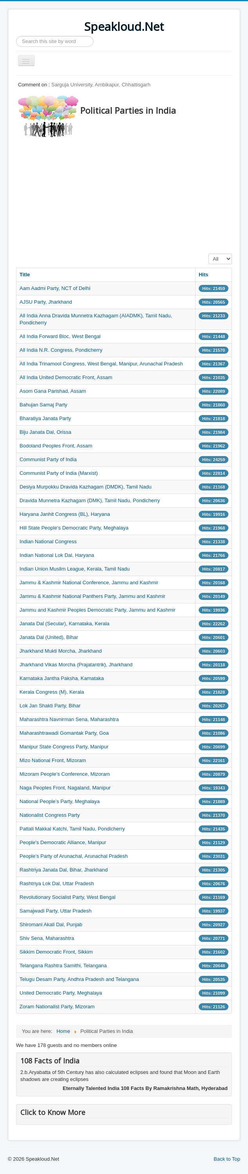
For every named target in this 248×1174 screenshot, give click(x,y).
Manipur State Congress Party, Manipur (64, 747)
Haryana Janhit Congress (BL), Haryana (65, 514)
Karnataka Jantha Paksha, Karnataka (62, 678)
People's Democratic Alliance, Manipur (63, 842)
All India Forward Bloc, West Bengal (60, 336)
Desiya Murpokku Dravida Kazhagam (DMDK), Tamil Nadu (85, 487)
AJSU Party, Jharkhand (46, 302)
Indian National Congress (48, 541)
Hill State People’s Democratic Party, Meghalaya (74, 528)
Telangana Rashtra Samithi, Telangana (63, 965)
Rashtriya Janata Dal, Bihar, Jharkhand (64, 870)
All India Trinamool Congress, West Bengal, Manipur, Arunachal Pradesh (101, 364)
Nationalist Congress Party (50, 815)
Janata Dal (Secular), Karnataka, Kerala (65, 623)
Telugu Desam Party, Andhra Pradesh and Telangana (79, 979)
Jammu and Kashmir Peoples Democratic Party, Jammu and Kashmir (98, 610)
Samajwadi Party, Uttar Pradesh (56, 911)
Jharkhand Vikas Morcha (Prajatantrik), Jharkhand (76, 665)
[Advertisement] (132, 193)
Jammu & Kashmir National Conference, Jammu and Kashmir (89, 582)
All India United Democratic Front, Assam (66, 377)
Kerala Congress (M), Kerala (52, 692)
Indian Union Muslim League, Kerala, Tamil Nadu (75, 569)
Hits (203, 274)
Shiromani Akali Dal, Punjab (51, 924)
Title (25, 274)
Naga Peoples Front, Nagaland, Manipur (65, 788)
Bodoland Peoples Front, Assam (56, 446)
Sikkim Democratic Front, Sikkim (56, 952)
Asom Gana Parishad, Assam (53, 391)
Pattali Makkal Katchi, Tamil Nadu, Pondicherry (72, 829)
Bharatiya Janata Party (45, 418)
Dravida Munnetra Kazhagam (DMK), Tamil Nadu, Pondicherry (90, 500)
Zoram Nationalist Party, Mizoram (57, 1006)
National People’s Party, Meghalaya (60, 801)
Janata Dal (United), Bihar (49, 637)
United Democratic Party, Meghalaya (61, 993)
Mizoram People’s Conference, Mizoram (65, 774)
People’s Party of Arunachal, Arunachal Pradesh (74, 856)
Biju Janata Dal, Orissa (45, 432)
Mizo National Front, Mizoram (53, 760)
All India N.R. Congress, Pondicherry (61, 350)
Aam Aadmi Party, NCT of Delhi (55, 288)
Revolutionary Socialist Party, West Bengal (67, 897)
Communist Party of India (48, 459)
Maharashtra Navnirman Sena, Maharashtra (69, 719)
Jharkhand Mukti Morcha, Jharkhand (61, 651)
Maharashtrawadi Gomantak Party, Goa (64, 733)
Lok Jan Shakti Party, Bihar (50, 706)
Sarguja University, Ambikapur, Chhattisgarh (100, 85)
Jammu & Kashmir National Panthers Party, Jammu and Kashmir (92, 596)
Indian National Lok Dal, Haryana (57, 555)
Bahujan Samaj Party (43, 405)
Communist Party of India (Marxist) (59, 473)
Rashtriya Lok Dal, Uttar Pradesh (57, 883)
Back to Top (227, 1159)
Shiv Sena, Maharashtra (47, 938)
